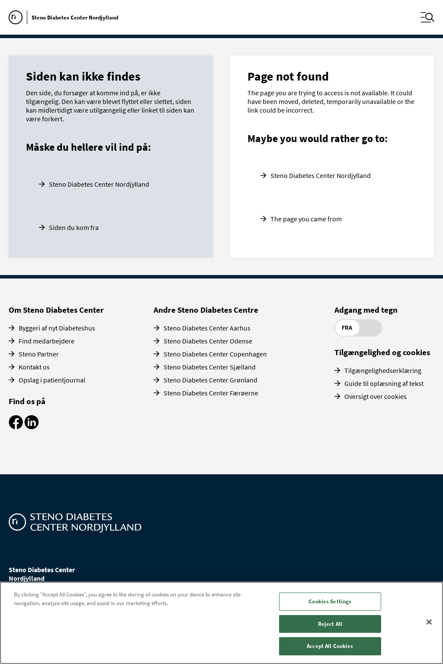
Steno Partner (39, 354)
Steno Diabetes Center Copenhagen (215, 354)
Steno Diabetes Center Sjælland (210, 367)
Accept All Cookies (330, 646)
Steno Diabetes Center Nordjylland (99, 184)
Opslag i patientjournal (52, 380)
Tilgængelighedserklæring (382, 370)
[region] (221, 623)
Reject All (330, 624)
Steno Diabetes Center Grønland (210, 380)
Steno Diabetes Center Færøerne (211, 393)
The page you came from (306, 218)
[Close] (429, 622)
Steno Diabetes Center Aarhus (207, 328)
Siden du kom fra (74, 227)
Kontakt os (34, 367)
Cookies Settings (329, 601)
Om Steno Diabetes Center (56, 309)
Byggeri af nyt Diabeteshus (57, 328)
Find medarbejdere (46, 341)
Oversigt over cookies (375, 396)
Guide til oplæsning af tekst (384, 383)
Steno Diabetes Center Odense (208, 341)
